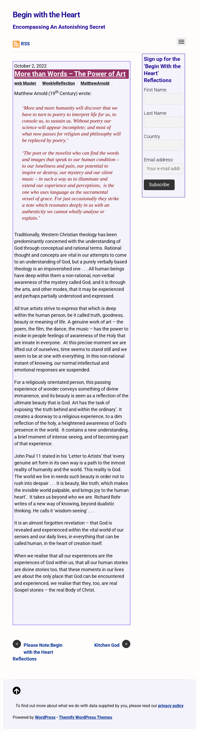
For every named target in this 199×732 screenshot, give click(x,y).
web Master (25, 83)
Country (152, 136)
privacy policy (170, 705)
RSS (21, 44)
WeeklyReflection (58, 83)
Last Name (155, 113)
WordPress (45, 717)
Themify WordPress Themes (85, 717)
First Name (155, 89)
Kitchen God (112, 645)
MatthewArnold (95, 83)
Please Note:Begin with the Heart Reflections (37, 652)
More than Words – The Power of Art (70, 74)
